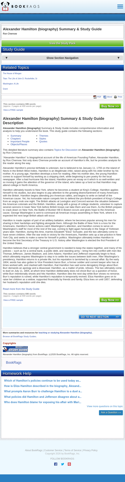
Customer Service (53, 450)
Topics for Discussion (66, 149)
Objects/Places (19, 144)
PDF (97, 97)
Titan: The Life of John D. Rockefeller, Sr (20, 79)
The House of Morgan (12, 73)
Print (118, 97)
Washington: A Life (11, 84)
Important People (20, 141)
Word (107, 97)
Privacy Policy (90, 450)
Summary (16, 135)
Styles (42, 138)
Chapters (16, 138)
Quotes (43, 141)
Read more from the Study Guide (21, 288)
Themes (43, 135)
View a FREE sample (13, 110)
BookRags (13, 362)
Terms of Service (72, 450)
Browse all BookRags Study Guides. (20, 336)
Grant (5, 89)
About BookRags (33, 450)
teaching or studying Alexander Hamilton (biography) (65, 332)
